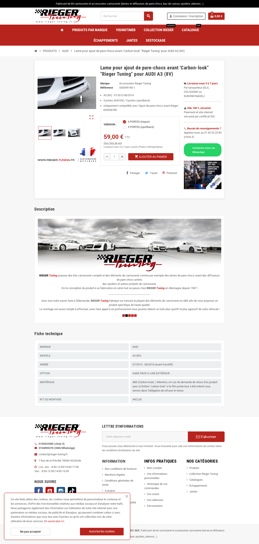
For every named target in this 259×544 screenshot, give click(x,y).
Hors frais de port (113, 143)
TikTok (72, 491)
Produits (194, 468)
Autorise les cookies (102, 531)
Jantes (193, 491)
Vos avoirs (153, 494)
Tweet (151, 173)
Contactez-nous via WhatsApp (203, 149)
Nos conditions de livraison (121, 468)
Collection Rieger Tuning (203, 473)
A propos (110, 490)
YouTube (50, 491)
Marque (105, 83)
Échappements (198, 485)
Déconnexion (154, 505)
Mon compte (154, 468)
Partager (133, 173)
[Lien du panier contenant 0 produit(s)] (216, 16)
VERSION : (110, 124)
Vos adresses (155, 500)
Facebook (38, 491)
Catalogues (196, 479)
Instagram (61, 491)
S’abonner (206, 437)
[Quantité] (114, 156)
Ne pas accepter (30, 531)
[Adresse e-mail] (145, 436)
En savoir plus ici (54, 521)
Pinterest (169, 173)
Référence (106, 87)
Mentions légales (115, 474)
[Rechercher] (127, 16)
